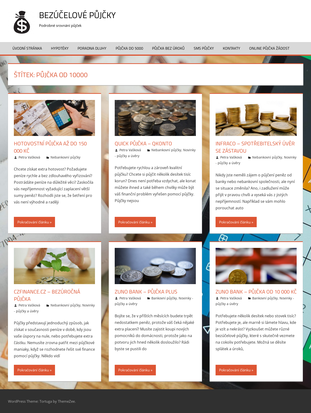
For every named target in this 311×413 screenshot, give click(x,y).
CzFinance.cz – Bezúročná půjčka (47, 295)
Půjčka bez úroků (168, 48)
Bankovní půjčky (164, 298)
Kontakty (231, 48)
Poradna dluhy (92, 48)
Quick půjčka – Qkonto (143, 143)
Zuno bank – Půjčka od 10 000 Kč (256, 292)
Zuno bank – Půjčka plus (146, 292)
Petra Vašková (29, 157)
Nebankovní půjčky (65, 157)
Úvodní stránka (27, 48)
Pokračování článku (33, 222)
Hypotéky (60, 48)
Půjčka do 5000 (129, 48)
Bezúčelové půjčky (77, 14)
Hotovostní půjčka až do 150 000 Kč (50, 147)
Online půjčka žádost (269, 48)
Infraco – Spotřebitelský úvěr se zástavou (255, 147)
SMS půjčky (204, 48)
